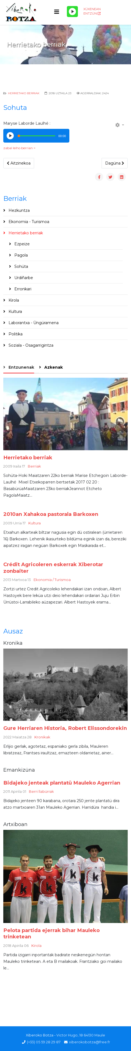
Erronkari (22, 289)
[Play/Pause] (72, 11)
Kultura (14, 311)
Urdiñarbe (23, 277)
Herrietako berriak (23, 93)
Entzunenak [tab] (20, 367)
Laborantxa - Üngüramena (33, 322)
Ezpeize (21, 243)
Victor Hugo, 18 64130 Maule (80, 1035)
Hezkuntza (18, 210)
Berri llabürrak (41, 791)
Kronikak (42, 737)
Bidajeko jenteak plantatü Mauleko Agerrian (61, 783)
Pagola (20, 255)
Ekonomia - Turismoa (28, 221)
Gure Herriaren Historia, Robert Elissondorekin (65, 728)
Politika (15, 334)
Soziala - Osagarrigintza (30, 345)
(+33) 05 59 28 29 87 (44, 1042)
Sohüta (20, 266)
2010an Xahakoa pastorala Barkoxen (50, 514)
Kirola (13, 300)
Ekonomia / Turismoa (52, 579)
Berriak (34, 466)
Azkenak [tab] (53, 367)
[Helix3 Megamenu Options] (56, 12)
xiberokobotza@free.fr (89, 1042)
